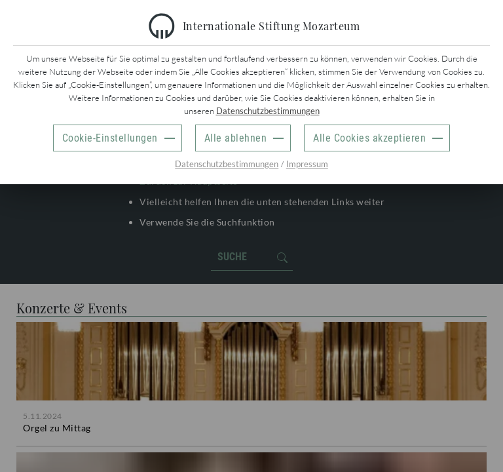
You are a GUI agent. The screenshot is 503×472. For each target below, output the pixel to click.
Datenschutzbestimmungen (268, 111)
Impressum (307, 164)
